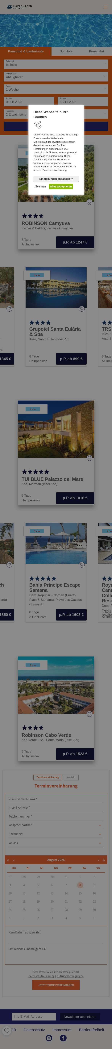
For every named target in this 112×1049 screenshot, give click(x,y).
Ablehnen (40, 186)
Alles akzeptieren (61, 186)
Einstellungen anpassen (56, 178)
